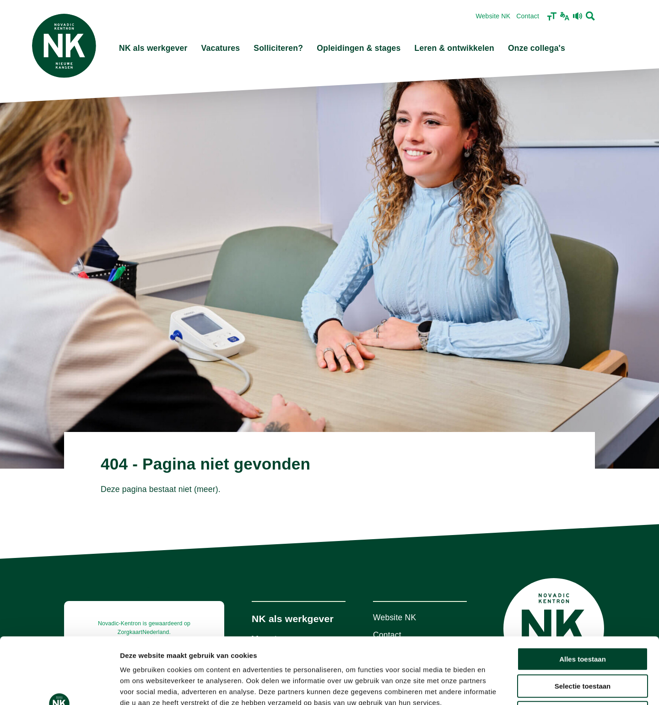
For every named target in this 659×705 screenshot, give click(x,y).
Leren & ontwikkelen (454, 48)
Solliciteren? (278, 48)
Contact (527, 16)
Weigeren (582, 646)
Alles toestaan (582, 593)
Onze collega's (536, 48)
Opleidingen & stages (358, 48)
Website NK (492, 16)
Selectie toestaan (583, 620)
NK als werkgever (153, 48)
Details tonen (494, 687)
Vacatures (220, 48)
